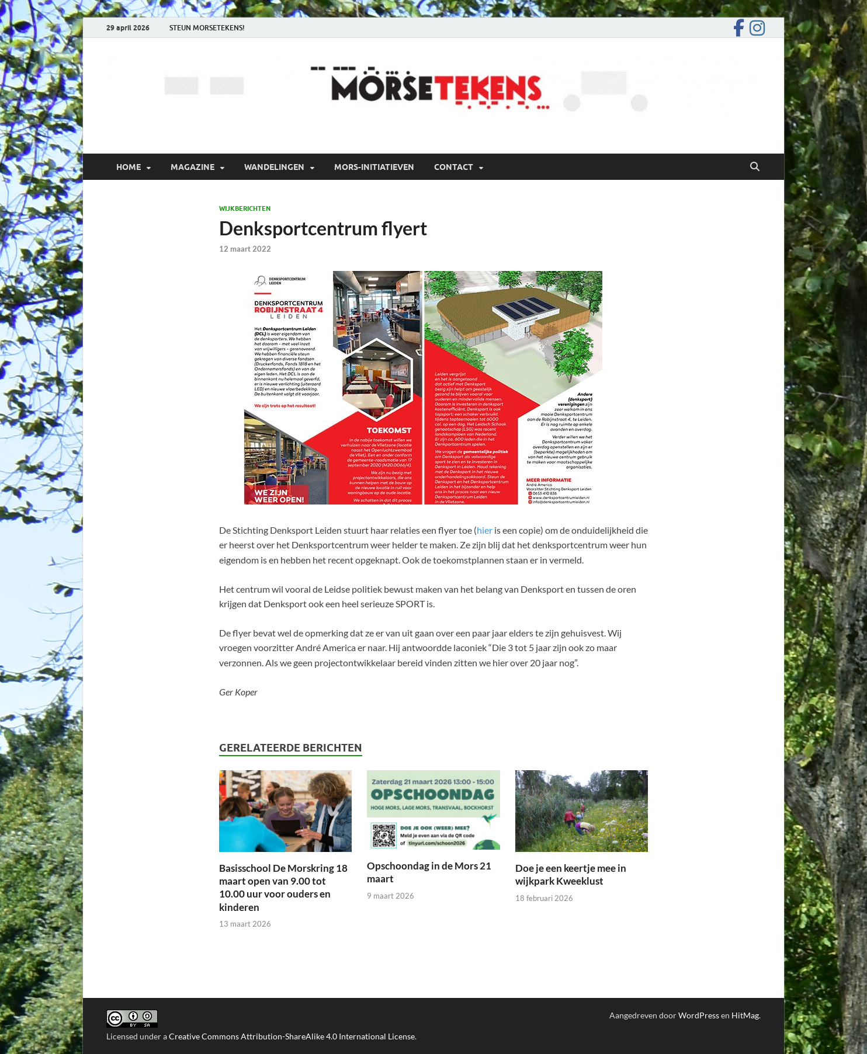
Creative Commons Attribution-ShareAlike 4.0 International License (292, 1036)
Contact (453, 167)
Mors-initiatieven (374, 167)
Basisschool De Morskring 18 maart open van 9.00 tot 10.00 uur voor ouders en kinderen (283, 887)
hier (485, 529)
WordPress (698, 1015)
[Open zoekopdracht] (755, 167)
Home (128, 167)
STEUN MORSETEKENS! (207, 27)
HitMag (745, 1015)
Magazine (192, 167)
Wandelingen (274, 167)
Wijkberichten (244, 208)
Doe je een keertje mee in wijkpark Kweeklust (570, 874)
